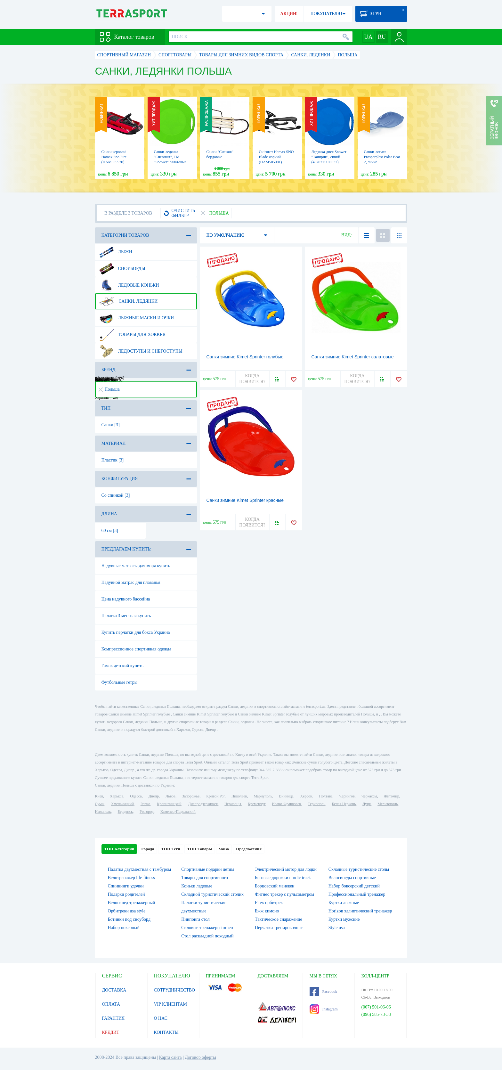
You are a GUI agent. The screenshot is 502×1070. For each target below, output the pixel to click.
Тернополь (316, 804)
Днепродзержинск (203, 804)
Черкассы (369, 796)
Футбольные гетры (119, 682)
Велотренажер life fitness (131, 877)
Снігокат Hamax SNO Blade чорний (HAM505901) (276, 157)
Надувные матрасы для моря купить (135, 565)
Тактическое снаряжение (278, 919)
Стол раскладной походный (207, 936)
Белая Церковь (344, 804)
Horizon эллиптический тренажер (360, 911)
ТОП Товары (199, 848)
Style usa (336, 927)
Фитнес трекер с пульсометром (284, 894)
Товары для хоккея (132, 334)
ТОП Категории (119, 848)
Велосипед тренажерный (131, 902)
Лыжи (115, 252)
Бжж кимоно (267, 911)
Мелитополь (387, 804)
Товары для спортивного (204, 877)
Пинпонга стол (195, 919)
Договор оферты (200, 1057)
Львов (170, 796)
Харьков (116, 796)
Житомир (391, 796)
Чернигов (347, 796)
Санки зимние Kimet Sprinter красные (245, 500)
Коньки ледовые (196, 886)
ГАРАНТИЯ (113, 1018)
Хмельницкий (122, 804)
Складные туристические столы (358, 869)
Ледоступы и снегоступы (140, 351)
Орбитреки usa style (127, 911)
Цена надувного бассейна (125, 599)
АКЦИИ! (288, 13)
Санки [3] (110, 424)
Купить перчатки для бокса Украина (135, 632)
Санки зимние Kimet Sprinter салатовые (353, 356)
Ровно (145, 804)
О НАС (160, 1018)
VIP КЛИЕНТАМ (170, 1004)
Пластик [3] (112, 460)
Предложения (249, 848)
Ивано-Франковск (286, 804)
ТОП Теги (170, 848)
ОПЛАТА (111, 1004)
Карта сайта (170, 1057)
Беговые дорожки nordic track (283, 877)
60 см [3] (109, 530)
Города (147, 848)
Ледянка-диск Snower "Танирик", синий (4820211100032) (329, 157)
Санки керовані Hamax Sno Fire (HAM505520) (114, 157)
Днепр (154, 796)
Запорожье (190, 796)
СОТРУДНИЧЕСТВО (174, 990)
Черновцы (232, 804)
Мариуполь (263, 796)
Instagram (324, 1009)
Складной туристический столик (212, 894)
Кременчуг (256, 804)
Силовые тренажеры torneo (207, 927)
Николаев (239, 796)
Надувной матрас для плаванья (130, 582)
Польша (109, 389)
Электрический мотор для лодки (286, 869)
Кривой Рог (215, 796)
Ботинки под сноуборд (129, 919)
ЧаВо (224, 848)
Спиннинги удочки (126, 886)
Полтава (326, 796)
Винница (286, 796)
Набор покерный (124, 927)
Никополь (103, 811)
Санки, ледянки (128, 301)
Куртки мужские (344, 919)
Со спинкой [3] (115, 495)
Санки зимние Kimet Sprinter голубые (245, 356)
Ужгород (147, 811)
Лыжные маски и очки (136, 318)
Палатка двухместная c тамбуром (139, 869)
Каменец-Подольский (178, 811)
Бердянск (125, 811)
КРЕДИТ (110, 1032)
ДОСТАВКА (114, 990)
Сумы (99, 804)
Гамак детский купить (122, 665)
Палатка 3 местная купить (126, 615)
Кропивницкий (169, 804)
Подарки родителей (126, 894)
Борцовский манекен (274, 886)
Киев (99, 796)
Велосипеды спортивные (352, 877)
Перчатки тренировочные (279, 927)
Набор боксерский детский (354, 886)
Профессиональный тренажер (356, 894)
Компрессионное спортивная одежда (136, 649)
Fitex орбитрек (269, 902)
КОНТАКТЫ (166, 1032)
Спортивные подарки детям (207, 869)
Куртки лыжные (343, 902)
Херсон (306, 796)
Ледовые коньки (129, 285)
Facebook (323, 991)
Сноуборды (122, 268)
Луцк (366, 804)
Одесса (136, 796)
